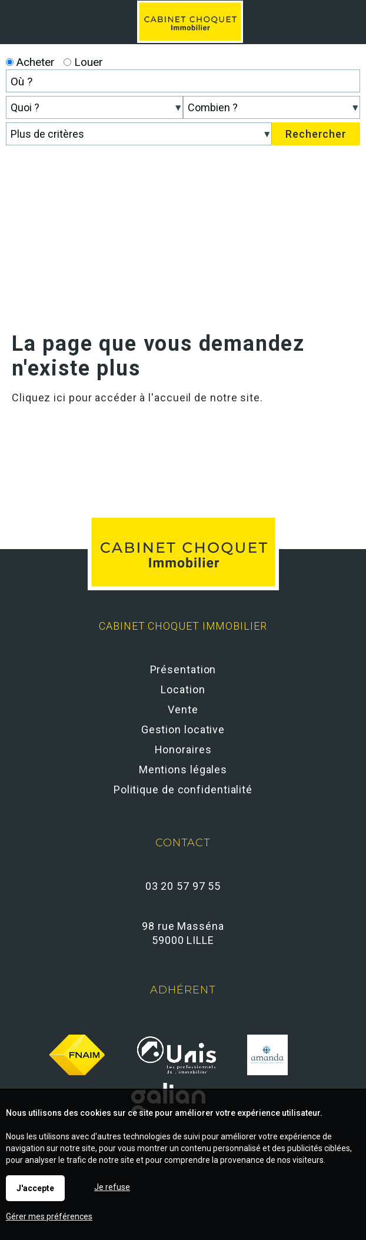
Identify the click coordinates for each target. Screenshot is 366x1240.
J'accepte (35, 1188)
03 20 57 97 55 (183, 886)
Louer (83, 62)
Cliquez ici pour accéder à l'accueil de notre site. (137, 397)
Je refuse (112, 1187)
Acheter (30, 62)
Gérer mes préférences (49, 1216)
